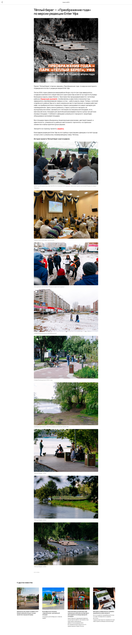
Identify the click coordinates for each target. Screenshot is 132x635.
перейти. (60, 129)
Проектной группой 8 (49, 99)
